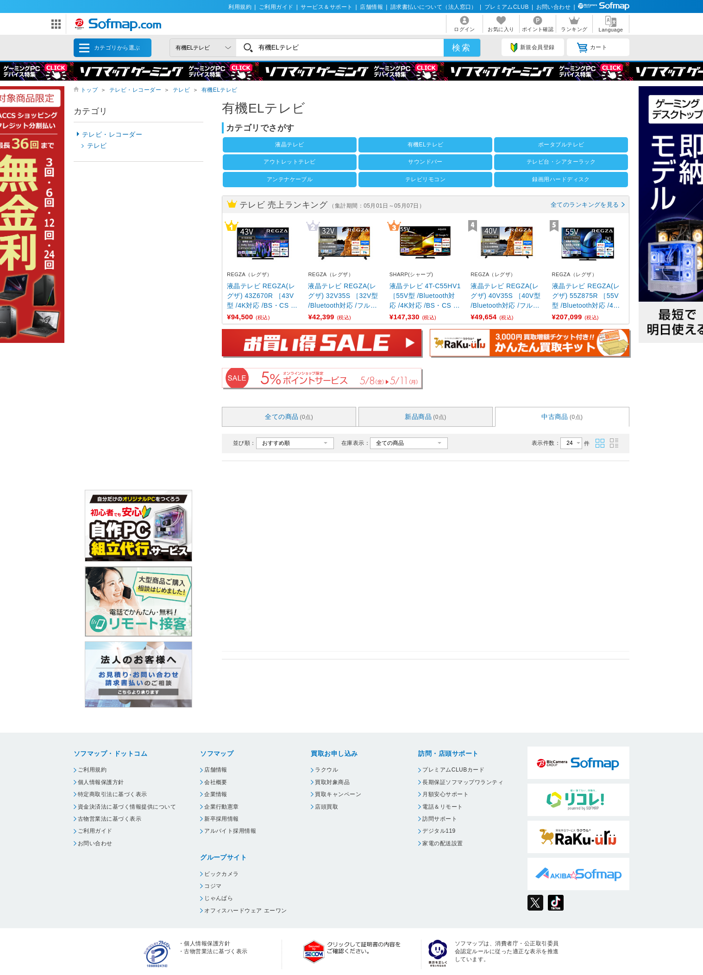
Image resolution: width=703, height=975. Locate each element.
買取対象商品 (332, 782)
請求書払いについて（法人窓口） (433, 7)
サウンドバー (425, 161)
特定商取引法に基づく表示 (112, 794)
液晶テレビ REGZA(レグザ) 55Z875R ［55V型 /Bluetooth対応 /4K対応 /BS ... (586, 296)
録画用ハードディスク (561, 179)
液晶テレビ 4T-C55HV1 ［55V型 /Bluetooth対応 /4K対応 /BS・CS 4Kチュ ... (425, 296)
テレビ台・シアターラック (561, 161)
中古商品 (562, 416)
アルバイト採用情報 (230, 831)
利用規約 (239, 7)
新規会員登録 (532, 47)
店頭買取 (326, 807)
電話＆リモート (442, 807)
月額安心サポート (445, 794)
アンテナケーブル (290, 179)
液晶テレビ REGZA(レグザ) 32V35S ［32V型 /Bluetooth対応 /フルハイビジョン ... (343, 296)
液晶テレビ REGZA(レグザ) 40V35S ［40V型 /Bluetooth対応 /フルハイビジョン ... (505, 296)
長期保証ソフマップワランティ (462, 782)
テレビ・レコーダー (135, 90)
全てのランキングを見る (585, 204)
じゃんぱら (218, 898)
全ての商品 (289, 416)
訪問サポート (439, 819)
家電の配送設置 (442, 843)
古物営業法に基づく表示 (109, 819)
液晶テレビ (289, 144)
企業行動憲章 (221, 807)
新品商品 (425, 416)
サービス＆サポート (326, 7)
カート (592, 48)
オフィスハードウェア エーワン (245, 910)
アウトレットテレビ (289, 161)
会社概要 (215, 782)
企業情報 (215, 794)
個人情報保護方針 (101, 782)
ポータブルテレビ (561, 144)
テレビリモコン (425, 179)
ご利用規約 (92, 769)
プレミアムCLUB (506, 7)
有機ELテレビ (219, 90)
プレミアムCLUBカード (453, 769)
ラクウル (326, 769)
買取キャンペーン (338, 794)
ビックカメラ (221, 874)
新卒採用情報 (221, 819)
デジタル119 (438, 831)
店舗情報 (371, 7)
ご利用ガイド (276, 7)
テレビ (181, 90)
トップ (89, 90)
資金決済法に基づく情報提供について (127, 807)
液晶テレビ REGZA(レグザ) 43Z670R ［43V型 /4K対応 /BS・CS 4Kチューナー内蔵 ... (261, 296)
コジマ (212, 886)
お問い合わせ (553, 7)
